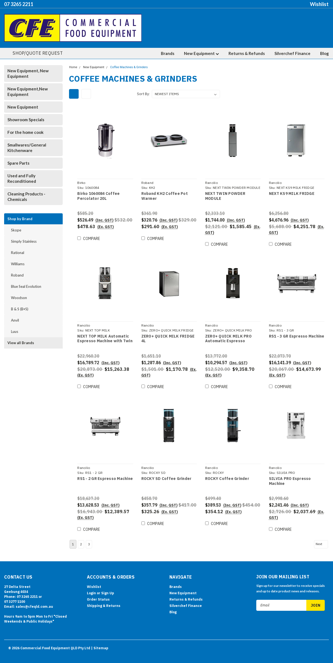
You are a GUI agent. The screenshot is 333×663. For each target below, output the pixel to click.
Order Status (98, 592)
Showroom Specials (25, 119)
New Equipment (201, 53)
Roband (17, 275)
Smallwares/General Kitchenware (26, 147)
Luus (14, 331)
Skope (16, 230)
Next (321, 537)
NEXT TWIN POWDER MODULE (225, 196)
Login (91, 586)
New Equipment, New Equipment (28, 73)
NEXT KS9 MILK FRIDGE (291, 193)
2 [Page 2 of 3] (81, 537)
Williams (17, 264)
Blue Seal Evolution (26, 286)
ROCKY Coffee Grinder (227, 474)
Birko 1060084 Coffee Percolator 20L (98, 196)
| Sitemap (99, 641)
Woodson (19, 297)
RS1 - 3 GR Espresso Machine (296, 334)
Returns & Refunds (247, 53)
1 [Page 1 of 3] (73, 537)
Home (73, 67)
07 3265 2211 (18, 4)
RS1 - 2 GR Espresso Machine (105, 474)
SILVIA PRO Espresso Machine (290, 476)
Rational (17, 252)
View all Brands (20, 343)
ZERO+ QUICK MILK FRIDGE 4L (167, 336)
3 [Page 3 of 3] (89, 537)
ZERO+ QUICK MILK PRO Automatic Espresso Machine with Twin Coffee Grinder (230, 336)
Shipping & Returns (103, 598)
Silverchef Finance (292, 53)
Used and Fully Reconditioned (21, 178)
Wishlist (319, 4)
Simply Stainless (24, 241)
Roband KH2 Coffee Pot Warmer (164, 196)
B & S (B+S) (19, 309)
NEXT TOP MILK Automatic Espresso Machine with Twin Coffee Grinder (104, 336)
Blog (324, 53)
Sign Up (107, 586)
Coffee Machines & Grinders (129, 67)
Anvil (15, 320)
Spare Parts (18, 163)
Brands (167, 53)
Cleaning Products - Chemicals (26, 196)
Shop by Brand (19, 219)
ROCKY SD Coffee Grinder (166, 474)
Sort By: (143, 94)
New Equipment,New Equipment (27, 91)
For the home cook (25, 132)
